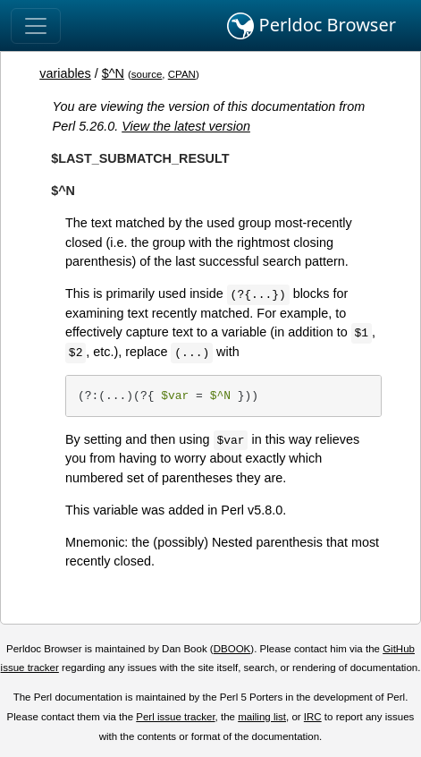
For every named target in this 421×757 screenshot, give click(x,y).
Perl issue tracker (175, 716)
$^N (113, 73)
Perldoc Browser (311, 26)
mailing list (262, 716)
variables (65, 73)
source (147, 74)
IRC (313, 716)
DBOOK (232, 648)
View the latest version (186, 126)
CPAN (182, 74)
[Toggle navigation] (36, 26)
